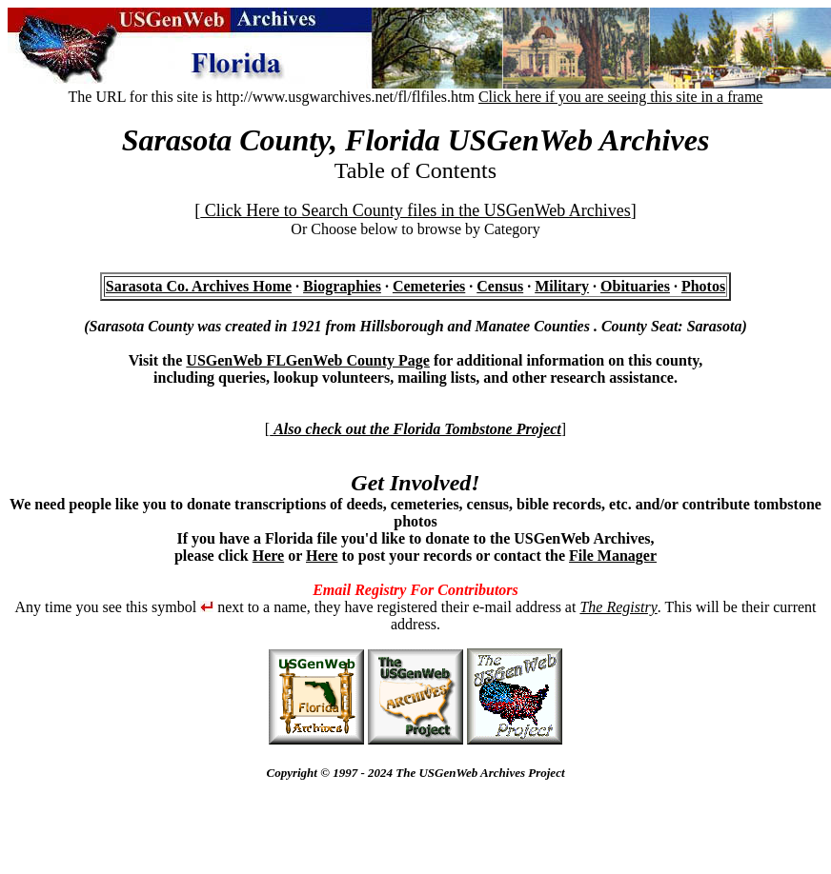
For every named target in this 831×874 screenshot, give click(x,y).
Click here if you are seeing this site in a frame (620, 97)
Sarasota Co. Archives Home (199, 286)
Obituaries (635, 286)
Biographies (342, 286)
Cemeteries (429, 286)
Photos (703, 286)
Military (562, 286)
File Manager (613, 555)
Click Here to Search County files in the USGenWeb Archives (415, 210)
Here (268, 555)
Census (499, 286)
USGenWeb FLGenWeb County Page (308, 360)
